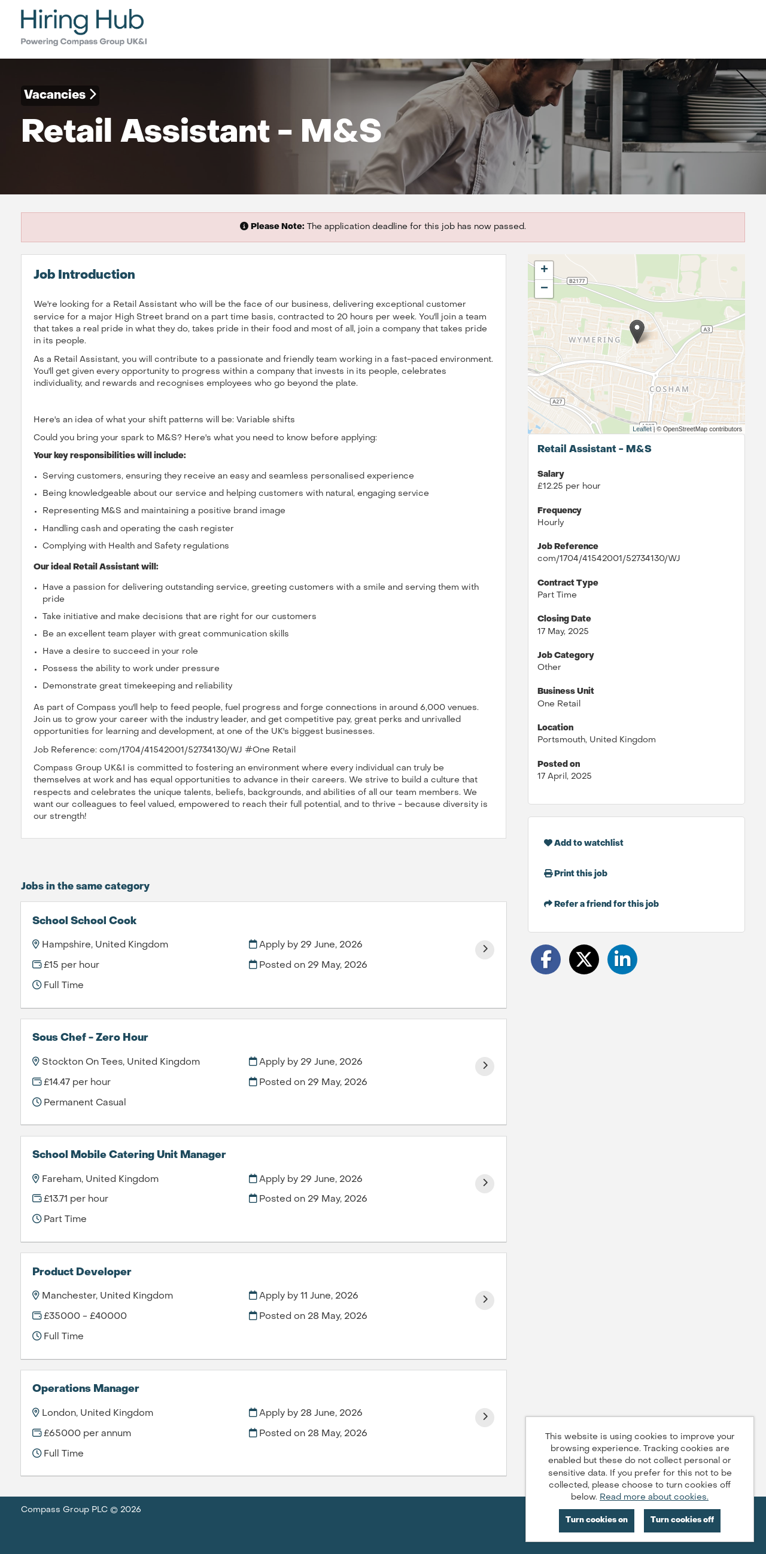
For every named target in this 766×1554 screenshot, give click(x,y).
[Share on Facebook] (546, 959)
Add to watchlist (584, 843)
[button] (637, 331)
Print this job (575, 873)
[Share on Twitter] (584, 959)
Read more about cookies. (654, 1497)
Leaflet (642, 428)
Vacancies (60, 95)
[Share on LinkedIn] (622, 959)
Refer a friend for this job (601, 904)
